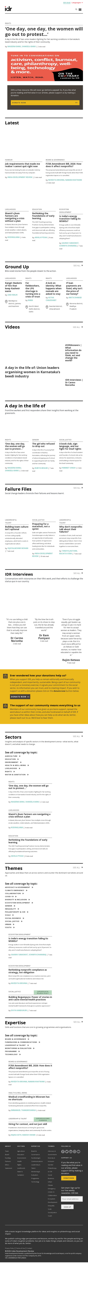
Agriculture (13, 797)
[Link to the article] (44, 62)
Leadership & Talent (10, 562)
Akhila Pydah (41, 279)
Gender (35, 481)
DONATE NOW (19, 144)
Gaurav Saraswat (70, 284)
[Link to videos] (26, 368)
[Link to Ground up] (26, 308)
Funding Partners (8, 1205)
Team (7, 1197)
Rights (8, 65)
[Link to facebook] (63, 1197)
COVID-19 (11, 939)
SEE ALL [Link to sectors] (78, 777)
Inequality (12, 951)
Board (7, 1200)
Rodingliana (14, 278)
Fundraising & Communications (22, 1085)
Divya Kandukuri (50, 1053)
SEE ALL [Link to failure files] (78, 529)
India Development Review (20, 218)
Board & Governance (55, 201)
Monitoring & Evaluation (19, 1091)
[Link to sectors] (26, 778)
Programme (12, 1094)
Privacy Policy (9, 1294)
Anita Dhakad (75, 339)
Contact (29, 1294)
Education (37, 251)
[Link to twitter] (67, 1197)
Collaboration (14, 935)
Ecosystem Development (65, 252)
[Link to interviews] (26, 615)
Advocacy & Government (19, 929)
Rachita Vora (65, 595)
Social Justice (65, 481)
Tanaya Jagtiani (69, 592)
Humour (8, 201)
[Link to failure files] (26, 530)
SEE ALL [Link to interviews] (78, 614)
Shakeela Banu (29, 88)
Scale (9, 957)
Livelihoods (10, 251)
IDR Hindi (66, 2)
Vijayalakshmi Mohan (18, 589)
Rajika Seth (47, 1179)
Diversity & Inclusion (17, 942)
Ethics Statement (8, 1212)
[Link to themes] (26, 910)
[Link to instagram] (74, 1197)
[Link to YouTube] (78, 1197)
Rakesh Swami (59, 1179)
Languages (77, 2)
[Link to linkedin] (70, 1197)
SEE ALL (78, 1065)
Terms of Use (20, 1294)
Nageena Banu (14, 88)
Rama (30, 341)
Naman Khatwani (73, 221)
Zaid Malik (12, 336)
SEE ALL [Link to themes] (78, 909)
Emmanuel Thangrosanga (54, 1153)
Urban (9, 966)
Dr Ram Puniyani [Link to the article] (44, 678)
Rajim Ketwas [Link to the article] (71, 701)
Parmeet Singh (69, 509)
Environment (13, 803)
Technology (13, 1097)
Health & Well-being (17, 807)
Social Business (14, 960)
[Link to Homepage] (8, 10)
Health (19, 1207)
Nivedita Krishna (56, 221)
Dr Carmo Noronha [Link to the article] (17, 681)
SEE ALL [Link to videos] (78, 368)
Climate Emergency (16, 932)
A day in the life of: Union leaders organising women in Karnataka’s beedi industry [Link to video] (32, 413)
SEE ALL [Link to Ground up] (78, 307)
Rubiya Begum (41, 509)
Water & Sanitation (17, 816)
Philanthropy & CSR (16, 954)
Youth (10, 969)
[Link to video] (74, 389)
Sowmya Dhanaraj (68, 287)
